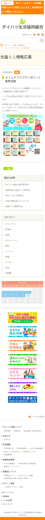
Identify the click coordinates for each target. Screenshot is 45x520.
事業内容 (16, 431)
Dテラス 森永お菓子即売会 (17, 185)
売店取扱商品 (21, 448)
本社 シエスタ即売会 (14, 195)
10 (5, 296)
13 (22, 296)
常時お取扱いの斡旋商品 (27, 463)
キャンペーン (11, 224)
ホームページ (11, 240)
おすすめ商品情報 (36, 448)
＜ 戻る (8, 169)
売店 (7, 268)
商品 (17, 72)
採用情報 (5, 496)
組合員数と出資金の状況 (32, 431)
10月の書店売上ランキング (17, 201)
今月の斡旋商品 (9, 463)
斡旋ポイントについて (11, 466)
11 (11, 296)
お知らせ (6, 439)
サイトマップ (6, 504)
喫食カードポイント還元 (14, 487)
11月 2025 (22, 283)
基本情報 (6, 431)
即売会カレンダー (29, 452)
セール (8, 262)
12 (16, 296)
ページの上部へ (37, 417)
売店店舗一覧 (8, 448)
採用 (7, 235)
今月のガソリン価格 (25, 475)
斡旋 (7, 257)
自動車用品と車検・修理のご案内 (15, 478)
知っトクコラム (7, 492)
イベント (9, 251)
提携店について (9, 475)
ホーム (4, 45)
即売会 (8, 229)
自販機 (8, 273)
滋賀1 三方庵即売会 (14, 206)
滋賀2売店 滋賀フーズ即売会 (18, 190)
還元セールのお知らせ (11, 452)
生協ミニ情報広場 (19, 45)
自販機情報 (7, 454)
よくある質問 (6, 500)
